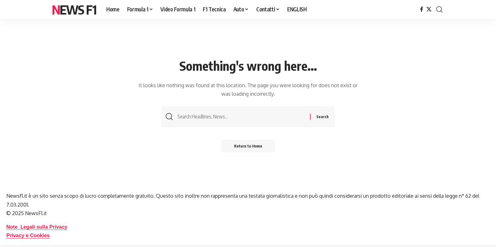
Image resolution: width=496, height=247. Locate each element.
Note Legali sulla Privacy (36, 227)
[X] (429, 9)
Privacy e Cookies (28, 235)
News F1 (74, 9)
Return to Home (248, 146)
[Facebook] (421, 9)
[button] (439, 9)
